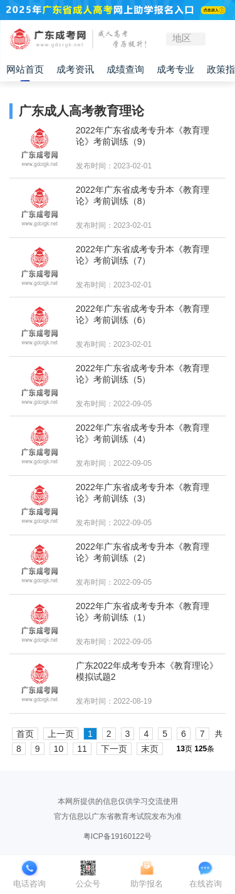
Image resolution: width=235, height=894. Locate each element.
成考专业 (175, 69)
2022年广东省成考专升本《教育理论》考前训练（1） (142, 611)
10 (59, 749)
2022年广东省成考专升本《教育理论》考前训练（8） (142, 195)
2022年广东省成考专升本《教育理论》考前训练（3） (142, 492)
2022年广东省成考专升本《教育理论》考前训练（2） (142, 552)
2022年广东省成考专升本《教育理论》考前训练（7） (142, 254)
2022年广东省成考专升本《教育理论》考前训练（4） (142, 433)
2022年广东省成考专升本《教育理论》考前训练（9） (142, 135)
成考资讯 (75, 69)
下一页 (114, 749)
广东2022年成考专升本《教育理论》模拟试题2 (147, 671)
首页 (25, 734)
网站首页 (25, 69)
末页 (150, 749)
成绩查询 (125, 69)
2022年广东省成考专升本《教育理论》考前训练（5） (142, 373)
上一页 (61, 734)
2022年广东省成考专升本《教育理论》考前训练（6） (142, 314)
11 (82, 749)
